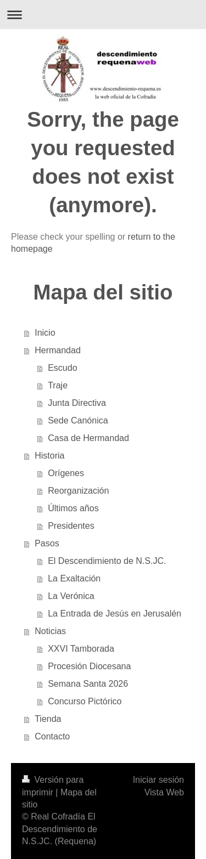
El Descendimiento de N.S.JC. (107, 561)
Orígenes (66, 473)
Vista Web (164, 792)
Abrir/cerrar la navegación (103, 14)
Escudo (62, 367)
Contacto (52, 736)
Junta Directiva (77, 403)
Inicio (45, 332)
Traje (58, 385)
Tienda (48, 719)
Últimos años (73, 508)
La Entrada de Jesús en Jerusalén (114, 613)
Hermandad (58, 350)
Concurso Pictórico (84, 701)
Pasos (47, 543)
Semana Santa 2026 (88, 683)
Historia (49, 455)
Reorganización (78, 490)
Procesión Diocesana (89, 666)
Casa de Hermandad (88, 438)
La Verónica (71, 596)
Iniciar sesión (158, 779)
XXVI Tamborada (81, 648)
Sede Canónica (78, 420)
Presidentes (71, 525)
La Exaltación (74, 578)
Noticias (50, 631)
